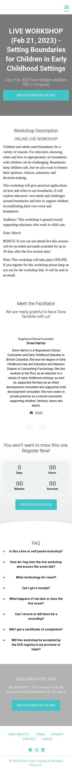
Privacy (57, 734)
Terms (40, 734)
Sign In (47, 738)
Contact (29, 738)
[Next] (42, 427)
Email (36, 412)
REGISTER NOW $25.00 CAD (36, 95)
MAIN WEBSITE (18, 734)
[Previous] (30, 427)
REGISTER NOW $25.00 (36, 504)
